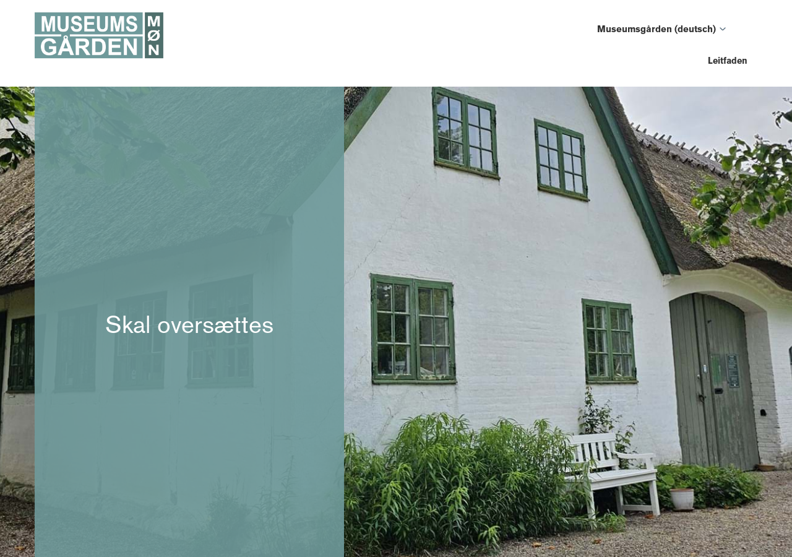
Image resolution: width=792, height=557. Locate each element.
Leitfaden (727, 60)
